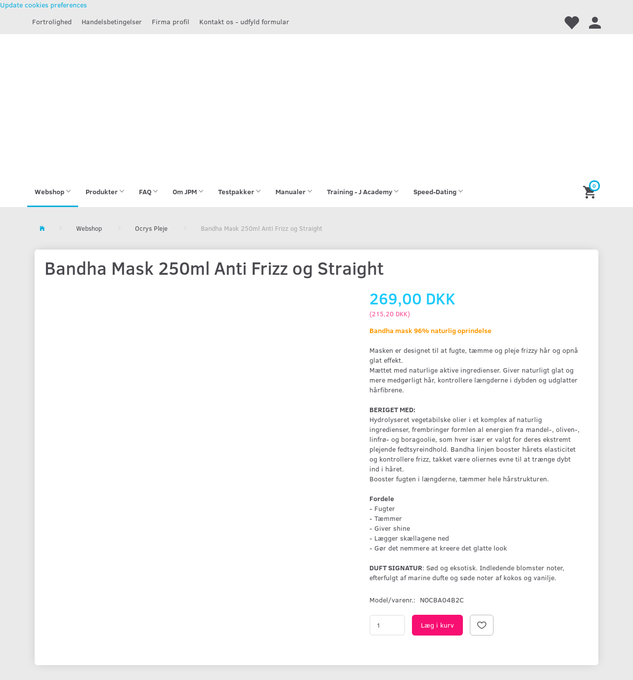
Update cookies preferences (43, 4)
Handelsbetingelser (112, 21)
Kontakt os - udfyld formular (244, 21)
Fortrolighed (52, 21)
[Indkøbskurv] (591, 191)
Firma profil (170, 21)
